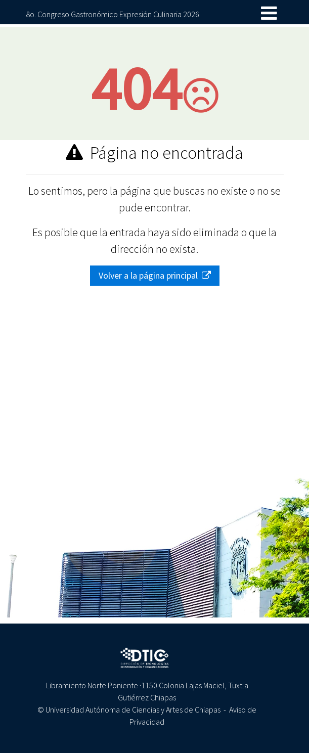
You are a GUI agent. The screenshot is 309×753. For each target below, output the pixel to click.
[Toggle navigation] (269, 13)
